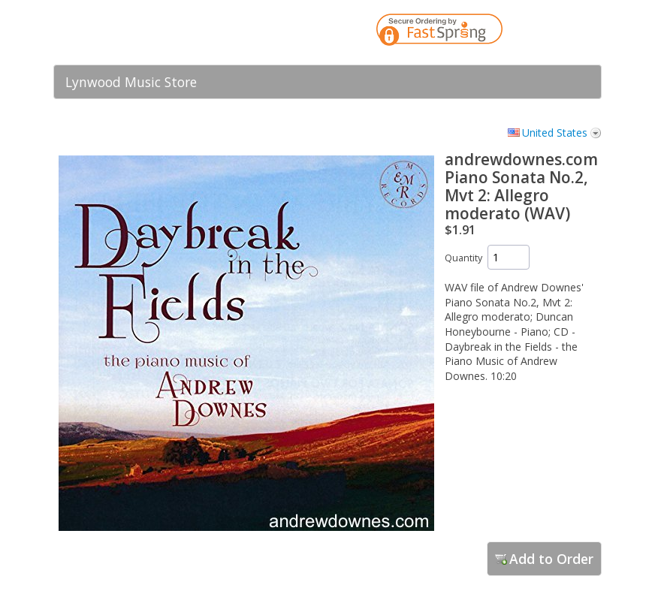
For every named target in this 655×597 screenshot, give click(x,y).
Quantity (463, 258)
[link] (560, 32)
